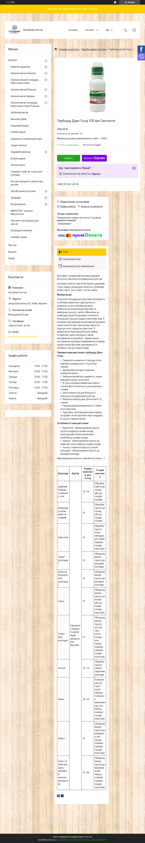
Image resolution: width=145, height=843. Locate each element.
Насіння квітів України (23, 96)
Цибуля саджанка (20, 66)
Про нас (12, 245)
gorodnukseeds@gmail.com (23, 336)
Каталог (89, 30)
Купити (69, 158)
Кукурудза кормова (21, 230)
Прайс (11, 258)
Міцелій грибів (18, 119)
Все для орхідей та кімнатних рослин (27, 183)
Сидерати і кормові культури (26, 138)
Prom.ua (88, 837)
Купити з (94, 158)
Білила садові (18, 158)
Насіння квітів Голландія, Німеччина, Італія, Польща (25, 104)
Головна (72, 30)
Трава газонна (19, 145)
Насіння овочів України (23, 73)
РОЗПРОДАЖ (18, 132)
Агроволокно (18, 165)
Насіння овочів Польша (23, 89)
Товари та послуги (69, 49)
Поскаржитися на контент (68, 840)
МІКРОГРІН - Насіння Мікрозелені (22, 213)
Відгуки (12, 251)
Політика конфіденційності (94, 840)
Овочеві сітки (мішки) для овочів (25, 222)
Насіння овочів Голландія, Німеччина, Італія (25, 81)
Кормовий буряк (20, 125)
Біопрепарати (18, 204)
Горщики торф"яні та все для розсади (26, 173)
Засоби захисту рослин (94, 49)
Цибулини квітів (19, 112)
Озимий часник (19, 237)
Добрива (16, 197)
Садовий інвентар (20, 152)
